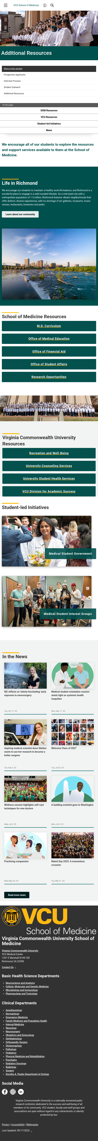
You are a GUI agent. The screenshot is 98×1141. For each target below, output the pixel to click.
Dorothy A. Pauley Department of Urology (27, 1074)
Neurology (11, 1028)
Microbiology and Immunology (22, 990)
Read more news (17, 895)
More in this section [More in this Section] (13, 68)
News (49, 130)
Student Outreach (12, 87)
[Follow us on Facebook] (5, 1092)
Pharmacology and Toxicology (21, 993)
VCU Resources (49, 117)
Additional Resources (14, 93)
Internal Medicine (15, 1024)
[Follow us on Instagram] (13, 1092)
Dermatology (12, 1013)
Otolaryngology (14, 1045)
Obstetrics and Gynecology (20, 1035)
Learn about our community (20, 214)
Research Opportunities (49, 377)
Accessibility (17, 1124)
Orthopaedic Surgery (16, 1042)
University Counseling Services (49, 466)
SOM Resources (49, 110)
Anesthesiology (14, 1010)
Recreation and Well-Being (49, 453)
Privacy (5, 1124)
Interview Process (12, 81)
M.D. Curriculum (49, 326)
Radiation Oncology (16, 1063)
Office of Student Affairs (49, 364)
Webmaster (32, 1124)
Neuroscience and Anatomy (20, 983)
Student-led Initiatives (49, 123)
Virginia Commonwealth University (20, 950)
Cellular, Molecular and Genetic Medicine (27, 986)
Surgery (10, 1070)
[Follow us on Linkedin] (21, 1092)
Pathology (11, 1049)
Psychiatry (11, 1060)
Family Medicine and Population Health (26, 1021)
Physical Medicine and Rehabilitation (25, 1056)
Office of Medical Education (48, 338)
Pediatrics (11, 1053)
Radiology (11, 1067)
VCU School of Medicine (26, 5)
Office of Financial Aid (49, 351)
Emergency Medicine (17, 1017)
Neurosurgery (13, 1031)
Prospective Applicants (15, 74)
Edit (31, 1130)
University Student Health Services (49, 478)
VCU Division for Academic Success (49, 491)
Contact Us (7, 967)
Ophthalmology (14, 1038)
